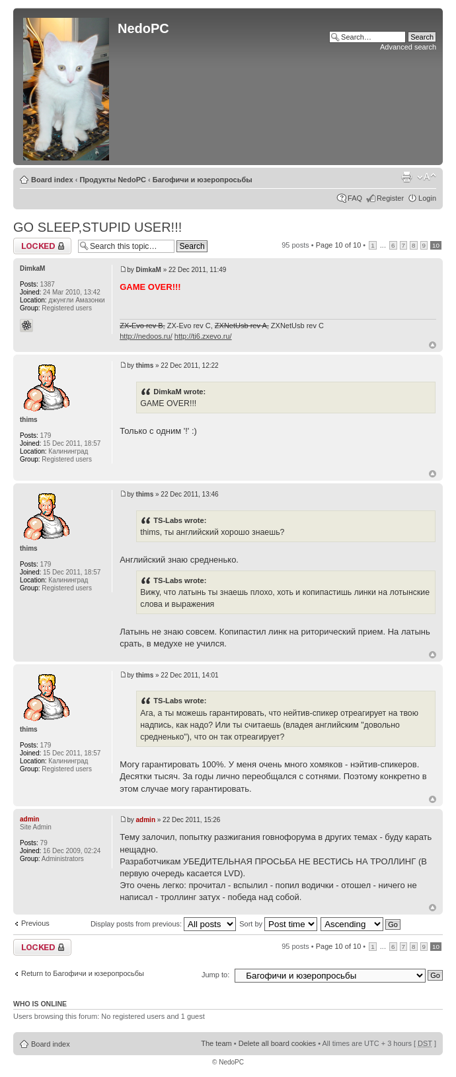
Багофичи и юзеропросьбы (202, 180)
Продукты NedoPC (112, 180)
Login (427, 198)
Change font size (426, 177)
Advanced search (408, 47)
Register (390, 198)
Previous (35, 923)
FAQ (355, 198)
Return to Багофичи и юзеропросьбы (82, 973)
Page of (338, 245)
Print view (406, 177)
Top (432, 345)
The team (216, 1043)
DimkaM (148, 269)
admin (145, 819)
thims (145, 365)
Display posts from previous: (163, 924)
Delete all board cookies (277, 1043)
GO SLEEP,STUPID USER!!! (97, 227)
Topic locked (42, 246)
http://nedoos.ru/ (146, 336)
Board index (52, 180)
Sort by (278, 924)
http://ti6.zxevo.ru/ (203, 336)
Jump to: (215, 975)
